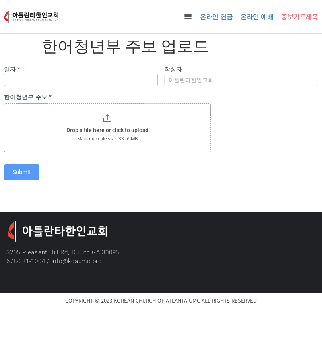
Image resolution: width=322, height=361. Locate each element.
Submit (21, 172)
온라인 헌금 (216, 16)
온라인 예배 (257, 16)
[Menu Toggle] (188, 17)
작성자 (173, 69)
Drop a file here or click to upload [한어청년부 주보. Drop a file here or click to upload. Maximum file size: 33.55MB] (107, 130)
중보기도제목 (299, 16)
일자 (12, 69)
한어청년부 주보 (28, 97)
